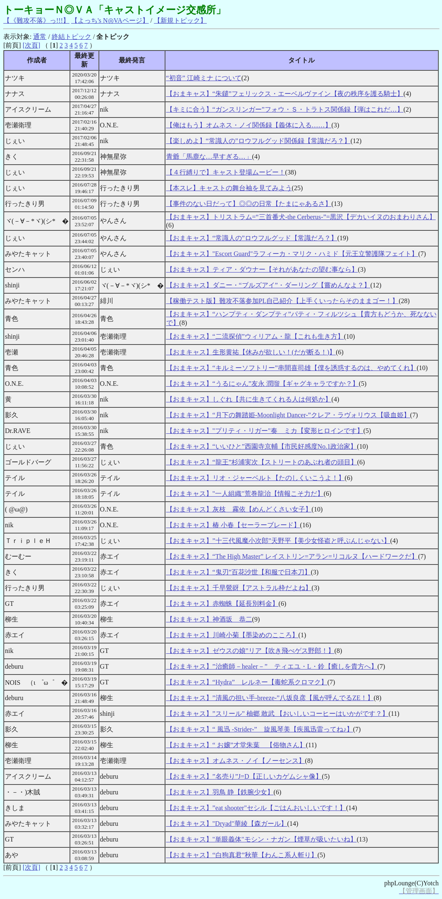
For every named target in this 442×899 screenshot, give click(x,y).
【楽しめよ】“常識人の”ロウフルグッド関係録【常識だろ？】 (258, 140)
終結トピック (71, 36)
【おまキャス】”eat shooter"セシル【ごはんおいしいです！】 (256, 807)
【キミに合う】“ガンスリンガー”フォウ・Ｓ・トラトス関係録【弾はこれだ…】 (285, 109)
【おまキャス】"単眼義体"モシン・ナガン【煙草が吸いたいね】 (261, 839)
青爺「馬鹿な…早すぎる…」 (209, 156)
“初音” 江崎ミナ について (203, 77)
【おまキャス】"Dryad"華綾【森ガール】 (226, 823)
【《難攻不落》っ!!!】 (36, 20)
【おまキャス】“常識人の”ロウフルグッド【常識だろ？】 (251, 237)
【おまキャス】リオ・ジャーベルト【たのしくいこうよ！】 (255, 477)
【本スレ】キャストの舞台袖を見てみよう (229, 187)
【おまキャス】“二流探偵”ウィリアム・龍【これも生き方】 (255, 336)
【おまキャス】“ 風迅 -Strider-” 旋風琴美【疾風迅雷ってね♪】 (259, 729)
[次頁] (32, 45)
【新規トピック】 (180, 20)
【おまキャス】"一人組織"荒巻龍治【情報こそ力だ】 (245, 493)
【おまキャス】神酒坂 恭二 (209, 619)
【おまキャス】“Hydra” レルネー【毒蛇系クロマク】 (246, 682)
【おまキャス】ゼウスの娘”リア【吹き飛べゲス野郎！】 (250, 650)
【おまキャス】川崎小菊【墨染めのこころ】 (232, 634)
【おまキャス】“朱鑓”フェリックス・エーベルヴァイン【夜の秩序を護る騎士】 (285, 93)
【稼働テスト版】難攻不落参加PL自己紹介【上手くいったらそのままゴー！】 (282, 300)
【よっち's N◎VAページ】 (110, 20)
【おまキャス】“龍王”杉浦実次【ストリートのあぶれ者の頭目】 (261, 462)
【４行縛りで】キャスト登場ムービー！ (225, 172)
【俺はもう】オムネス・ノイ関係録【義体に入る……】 (249, 125)
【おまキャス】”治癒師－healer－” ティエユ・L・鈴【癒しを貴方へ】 (271, 666)
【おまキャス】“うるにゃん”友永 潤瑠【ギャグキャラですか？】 (262, 383)
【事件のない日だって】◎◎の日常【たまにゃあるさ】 (249, 203)
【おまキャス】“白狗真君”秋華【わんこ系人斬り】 (242, 854)
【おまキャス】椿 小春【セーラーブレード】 (233, 524)
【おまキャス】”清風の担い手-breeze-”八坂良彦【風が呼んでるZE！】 (270, 697)
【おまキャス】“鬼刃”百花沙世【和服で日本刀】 (238, 572)
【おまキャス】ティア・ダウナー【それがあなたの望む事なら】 (262, 269)
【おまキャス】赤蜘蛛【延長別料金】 (222, 603)
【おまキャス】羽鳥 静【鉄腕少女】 (220, 792)
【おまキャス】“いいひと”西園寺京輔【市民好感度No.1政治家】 (261, 446)
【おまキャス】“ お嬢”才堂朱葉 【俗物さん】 (236, 744)
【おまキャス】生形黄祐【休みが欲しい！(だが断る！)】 (251, 352)
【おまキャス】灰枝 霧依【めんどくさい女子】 (239, 509)
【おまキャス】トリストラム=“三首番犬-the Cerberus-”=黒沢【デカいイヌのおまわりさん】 (301, 216)
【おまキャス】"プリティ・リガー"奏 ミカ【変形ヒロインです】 (264, 430)
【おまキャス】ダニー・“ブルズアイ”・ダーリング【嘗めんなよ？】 (268, 285)
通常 (39, 36)
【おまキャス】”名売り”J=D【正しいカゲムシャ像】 (244, 776)
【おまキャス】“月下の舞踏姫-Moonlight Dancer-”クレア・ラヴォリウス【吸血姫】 (288, 414)
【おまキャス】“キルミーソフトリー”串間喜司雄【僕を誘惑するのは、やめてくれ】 (291, 367)
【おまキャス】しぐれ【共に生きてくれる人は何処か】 (249, 399)
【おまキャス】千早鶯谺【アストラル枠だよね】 (239, 587)
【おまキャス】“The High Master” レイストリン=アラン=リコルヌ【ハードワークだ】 (292, 556)
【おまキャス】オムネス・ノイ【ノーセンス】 (235, 760)
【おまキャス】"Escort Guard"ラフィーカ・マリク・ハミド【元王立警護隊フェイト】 (292, 253)
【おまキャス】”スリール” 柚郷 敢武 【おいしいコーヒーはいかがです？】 (277, 713)
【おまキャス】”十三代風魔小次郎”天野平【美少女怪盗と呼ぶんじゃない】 (278, 540)
